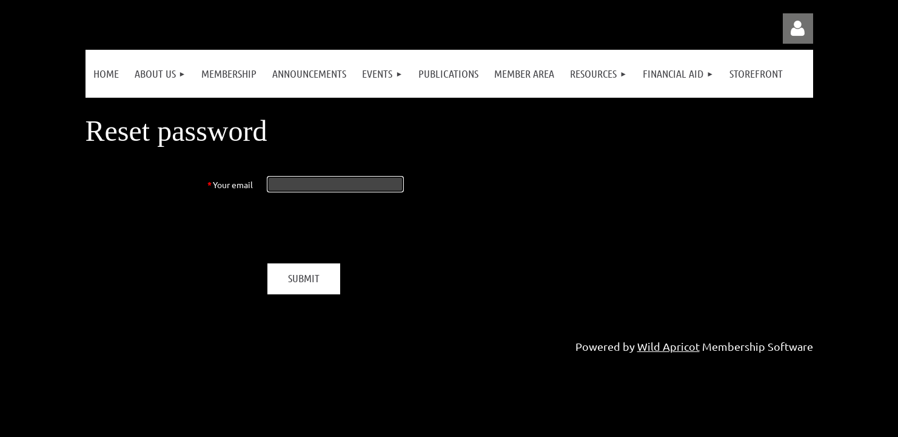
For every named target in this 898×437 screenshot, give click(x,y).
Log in (798, 28)
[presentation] (359, 227)
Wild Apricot (668, 346)
